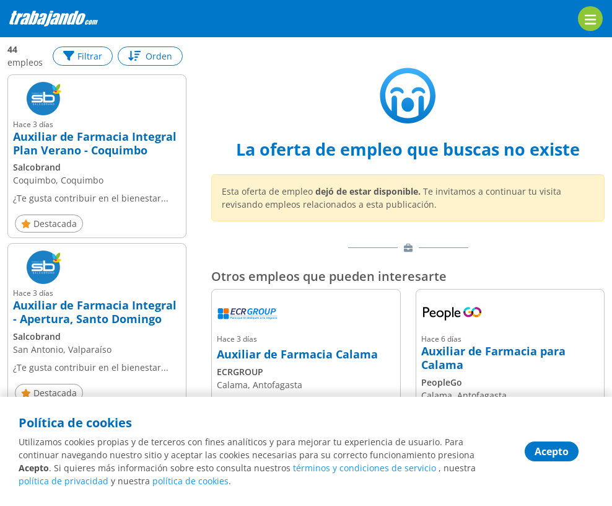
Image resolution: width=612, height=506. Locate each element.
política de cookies (190, 481)
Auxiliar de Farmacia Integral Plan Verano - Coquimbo (95, 143)
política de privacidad (63, 481)
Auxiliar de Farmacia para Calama (493, 358)
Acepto (552, 451)
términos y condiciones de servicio (364, 468)
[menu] (590, 18)
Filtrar (82, 56)
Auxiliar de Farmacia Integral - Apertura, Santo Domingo (95, 312)
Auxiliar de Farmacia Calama (297, 355)
